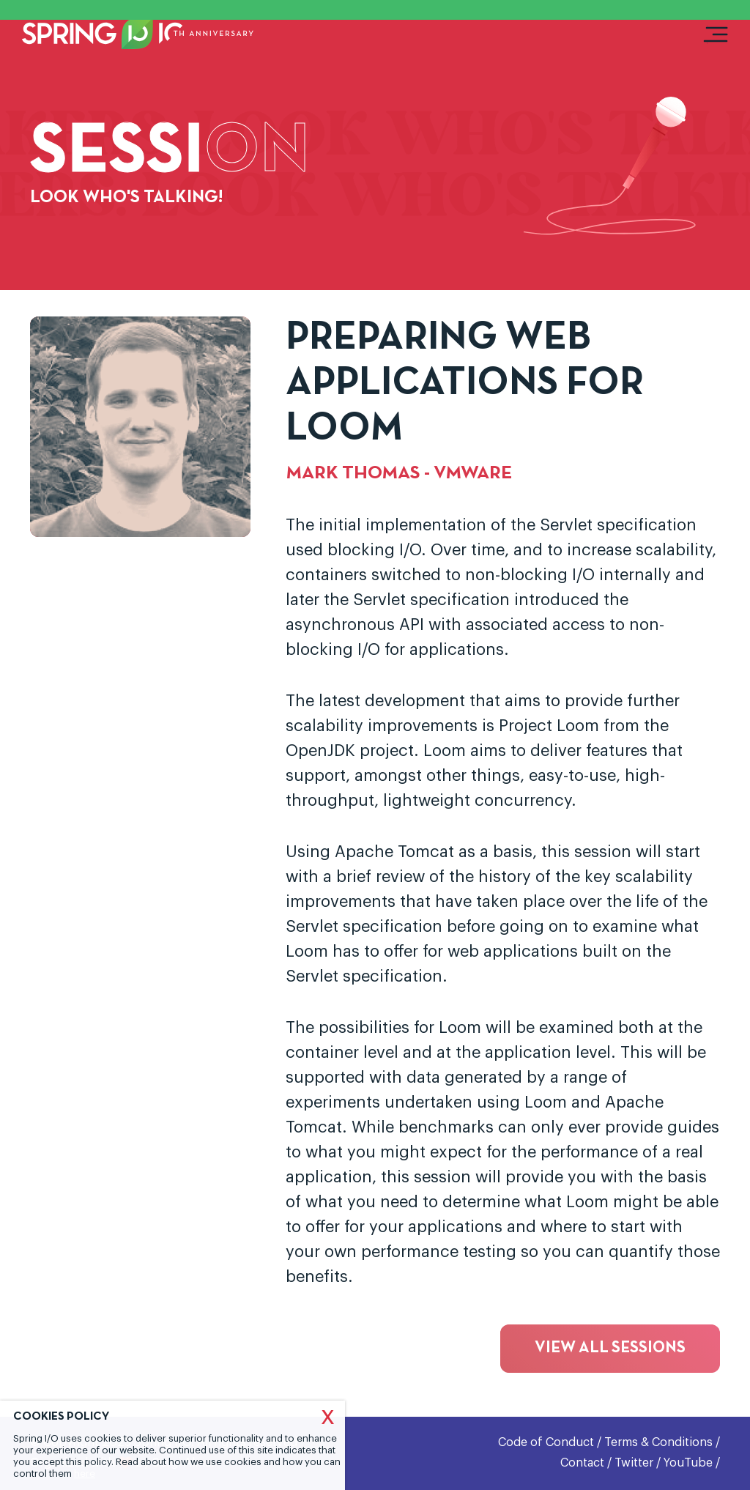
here (84, 1473)
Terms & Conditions (658, 1442)
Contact (582, 1463)
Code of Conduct (546, 1442)
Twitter (634, 1463)
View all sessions (610, 1348)
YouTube (688, 1463)
